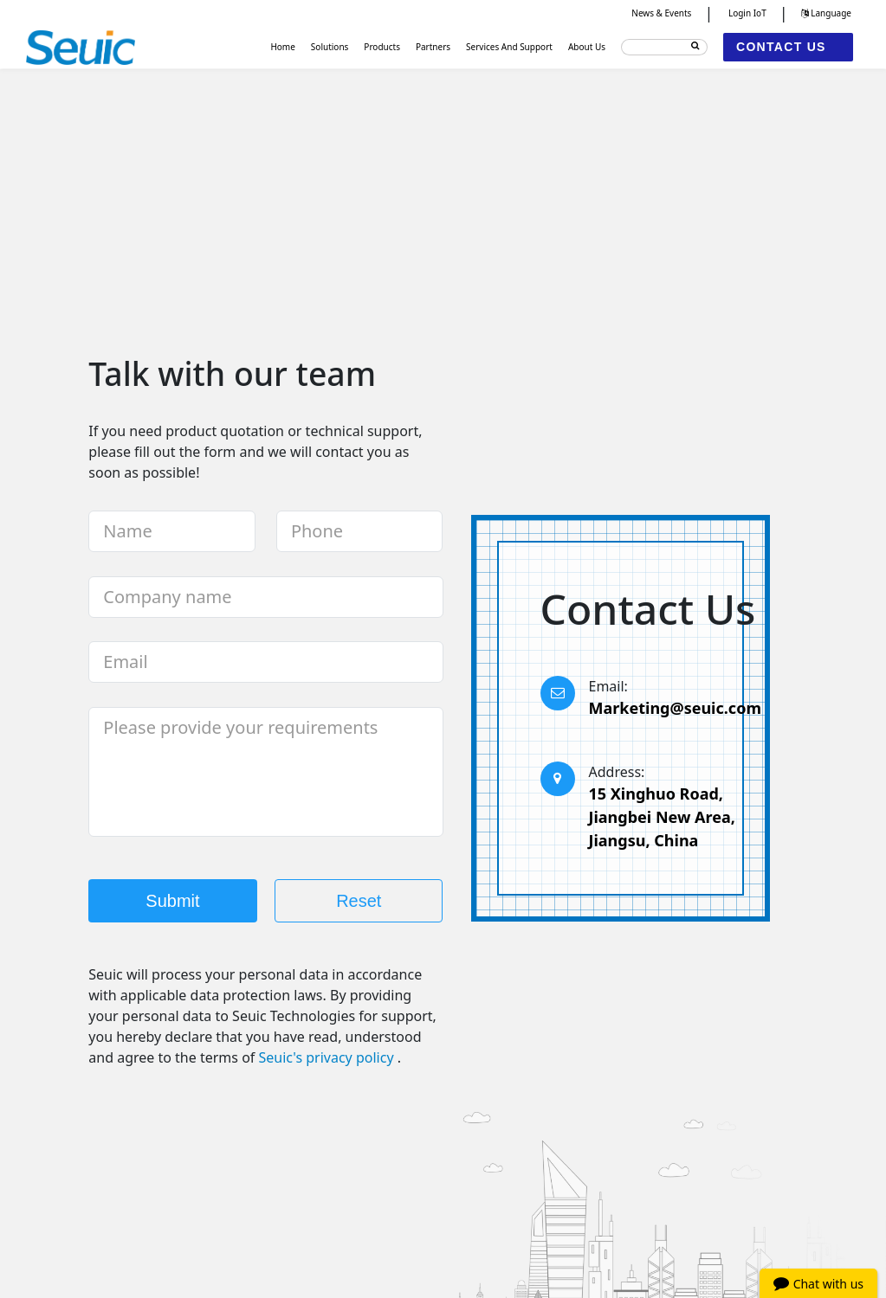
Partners (433, 47)
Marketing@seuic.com (675, 707)
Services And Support (509, 47)
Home (282, 47)
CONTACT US (781, 47)
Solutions (330, 47)
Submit (172, 900)
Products (382, 47)
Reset (358, 900)
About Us (586, 47)
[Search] (664, 47)
